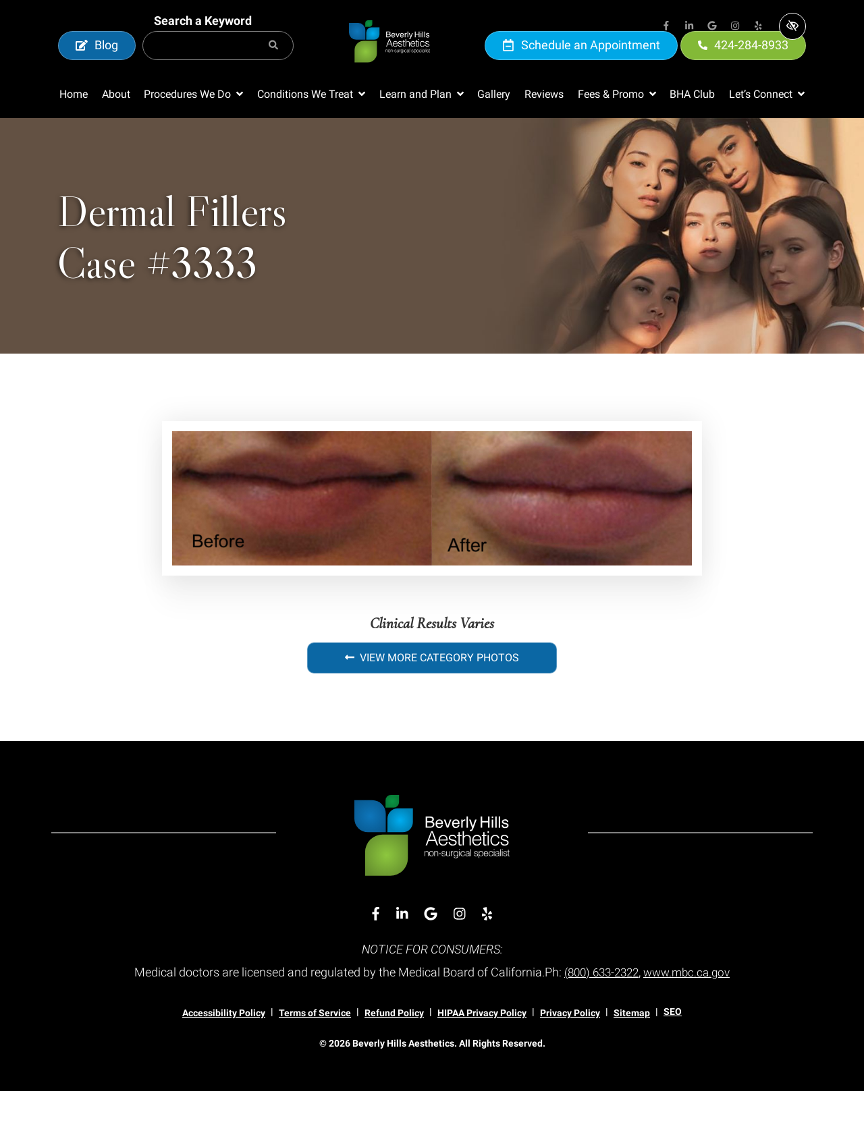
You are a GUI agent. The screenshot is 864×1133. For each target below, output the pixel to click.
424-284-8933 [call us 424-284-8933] (743, 66)
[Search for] (218, 66)
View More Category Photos (432, 699)
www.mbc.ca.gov (690, 1014)
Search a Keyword (203, 41)
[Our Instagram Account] (735, 27)
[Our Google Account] (712, 27)
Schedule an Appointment (581, 66)
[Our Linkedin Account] (689, 27)
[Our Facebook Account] (666, 27)
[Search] (273, 66)
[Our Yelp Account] (758, 27)
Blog (97, 66)
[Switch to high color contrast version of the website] (792, 26)
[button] (193, 136)
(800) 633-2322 (599, 1014)
